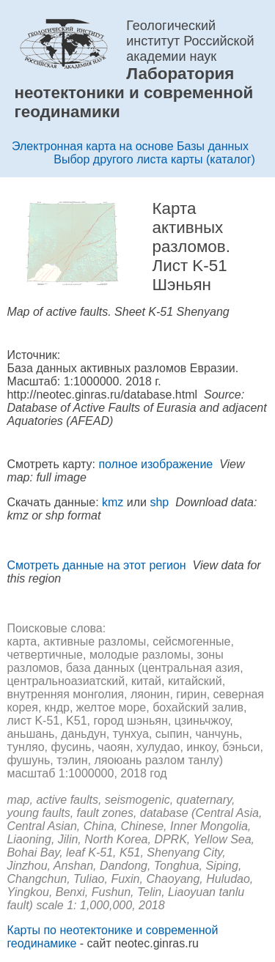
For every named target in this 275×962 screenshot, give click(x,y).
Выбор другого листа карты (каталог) (154, 159)
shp (159, 502)
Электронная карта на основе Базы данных (130, 146)
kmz (112, 502)
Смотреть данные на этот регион (96, 565)
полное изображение (155, 464)
